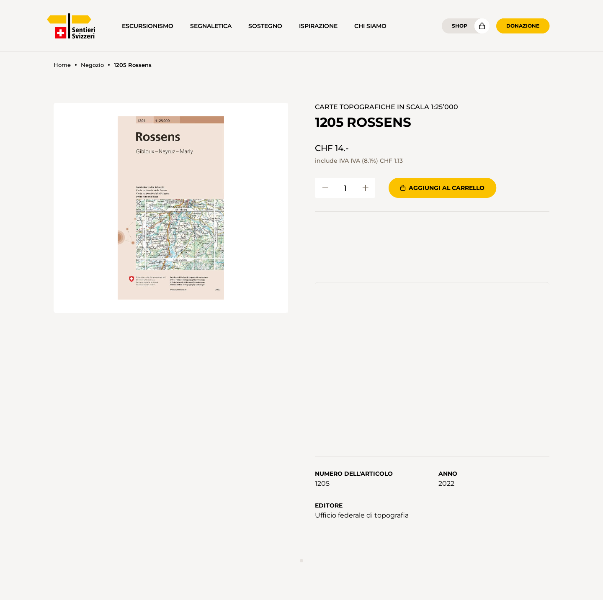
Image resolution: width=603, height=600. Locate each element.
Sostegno (265, 26)
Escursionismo (147, 26)
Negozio (92, 65)
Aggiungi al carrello (442, 188)
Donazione (522, 26)
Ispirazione (318, 26)
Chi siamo (370, 26)
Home (62, 65)
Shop (459, 26)
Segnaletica (211, 26)
